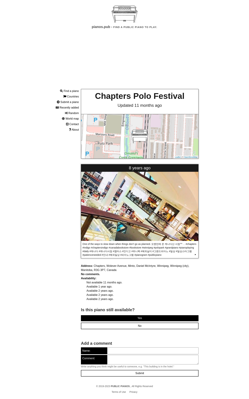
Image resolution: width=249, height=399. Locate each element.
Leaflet (178, 157)
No (139, 325)
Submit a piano (68, 102)
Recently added (67, 107)
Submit (139, 373)
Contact (72, 124)
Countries (71, 96)
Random (72, 113)
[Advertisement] (124, 62)
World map (70, 118)
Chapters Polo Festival (139, 96)
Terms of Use (119, 392)
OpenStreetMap (190, 157)
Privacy (133, 392)
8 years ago (139, 168)
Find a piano (69, 91)
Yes (139, 318)
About (74, 129)
